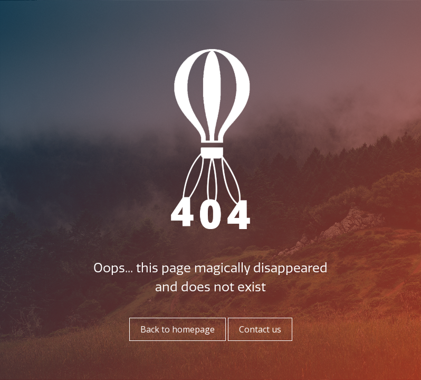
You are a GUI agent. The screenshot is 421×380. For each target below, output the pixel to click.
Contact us (260, 329)
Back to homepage (177, 329)
